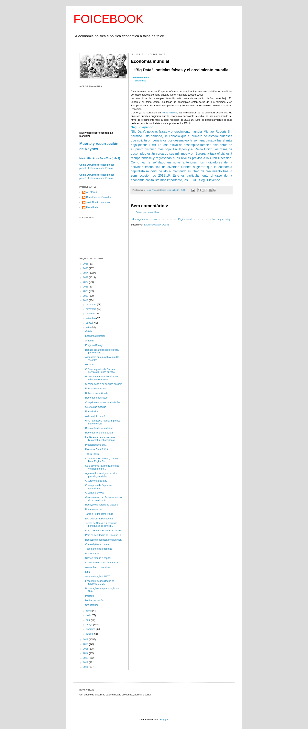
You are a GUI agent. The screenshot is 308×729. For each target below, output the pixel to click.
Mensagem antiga (222, 219)
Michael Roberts (141, 77)
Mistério (89, 364)
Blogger (164, 719)
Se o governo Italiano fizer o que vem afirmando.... (102, 467)
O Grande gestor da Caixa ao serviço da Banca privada (100, 370)
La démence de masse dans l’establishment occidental (100, 439)
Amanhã (89, 340)
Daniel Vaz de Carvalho (98, 197)
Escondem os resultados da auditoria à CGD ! (99, 582)
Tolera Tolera (92, 454)
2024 (86, 273)
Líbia (87, 571)
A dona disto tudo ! (95, 416)
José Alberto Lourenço (98, 202)
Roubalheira (91, 411)
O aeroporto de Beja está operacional (98, 486)
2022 (86, 282)
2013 (86, 658)
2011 (86, 667)
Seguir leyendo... (143, 127)
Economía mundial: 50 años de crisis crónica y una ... (101, 378)
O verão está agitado (96, 480)
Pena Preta (92, 207)
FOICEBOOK (108, 19)
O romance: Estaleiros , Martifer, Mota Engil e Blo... (102, 460)
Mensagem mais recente (145, 219)
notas (169, 112)
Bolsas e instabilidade (96, 393)
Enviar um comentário (147, 212)
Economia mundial (95, 336)
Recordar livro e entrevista (99, 432)
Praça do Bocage (94, 345)
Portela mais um (93, 509)
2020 (86, 291)
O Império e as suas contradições (102, 402)
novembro (91, 309)
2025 (86, 268)
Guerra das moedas (95, 407)
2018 (86, 300)
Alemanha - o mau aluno (98, 567)
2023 (86, 277)
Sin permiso (140, 80)
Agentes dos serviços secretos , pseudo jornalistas (101, 474)
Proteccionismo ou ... (96, 444)
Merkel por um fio (94, 600)
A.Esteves (91, 192)
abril (88, 620)
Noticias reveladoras (96, 388)
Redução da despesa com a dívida (103, 539)
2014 (86, 653)
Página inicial (185, 219)
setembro (91, 318)
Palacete (89, 596)
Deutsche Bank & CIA (96, 449)
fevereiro (91, 629)
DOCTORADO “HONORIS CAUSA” (104, 530)
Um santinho (91, 605)
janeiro (90, 633)
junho (89, 610)
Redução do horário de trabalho (101, 504)
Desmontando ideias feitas (99, 428)
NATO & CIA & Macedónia (99, 518)
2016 (86, 644)
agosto (90, 322)
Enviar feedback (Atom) (156, 224)
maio (89, 615)
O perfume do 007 (94, 492)
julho (89, 327)
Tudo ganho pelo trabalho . (99, 548)
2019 (86, 296)
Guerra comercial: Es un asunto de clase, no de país (103, 499)
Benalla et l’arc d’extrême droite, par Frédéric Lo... (102, 351)
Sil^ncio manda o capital (98, 558)
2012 (86, 662)
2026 (86, 263)
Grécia (88, 331)
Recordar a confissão (96, 397)
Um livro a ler (92, 553)
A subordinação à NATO (97, 576)
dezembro (91, 304)
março (89, 624)
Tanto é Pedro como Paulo (99, 514)
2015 (86, 648)
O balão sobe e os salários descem (103, 384)
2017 (86, 639)
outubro (90, 313)
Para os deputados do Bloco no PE (103, 535)
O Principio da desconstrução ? (101, 562)
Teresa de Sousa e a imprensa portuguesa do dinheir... (101, 524)
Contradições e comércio (98, 544)
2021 (86, 286)
